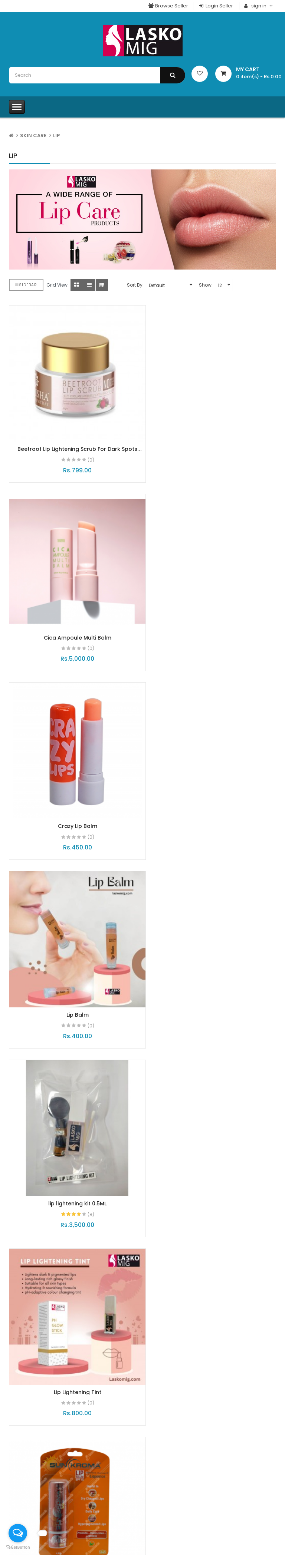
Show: (206, 285)
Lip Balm (212, 619)
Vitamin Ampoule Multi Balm (212, 979)
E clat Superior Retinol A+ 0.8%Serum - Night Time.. (233, 1191)
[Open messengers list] (18, 1533)
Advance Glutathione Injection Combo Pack (138, 1349)
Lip (56, 135)
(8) (86, 810)
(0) (86, 451)
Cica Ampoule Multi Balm (212, 440)
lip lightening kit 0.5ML (73, 799)
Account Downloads (177, 1515)
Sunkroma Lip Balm (73, 979)
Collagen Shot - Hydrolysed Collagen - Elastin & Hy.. (46, 1352)
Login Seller (215, 5)
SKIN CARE (33, 135)
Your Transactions (174, 1503)
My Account (167, 1465)
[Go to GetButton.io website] (18, 1547)
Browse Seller (168, 5)
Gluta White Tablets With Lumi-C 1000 (235, 1349)
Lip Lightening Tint (212, 799)
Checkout (164, 1478)
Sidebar (26, 285)
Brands (161, 1542)
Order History (169, 1490)
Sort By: (135, 285)
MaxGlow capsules (142, 1188)
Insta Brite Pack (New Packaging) (53, 1191)
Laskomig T (28, 1465)
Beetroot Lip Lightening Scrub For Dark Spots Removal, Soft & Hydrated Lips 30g (73, 443)
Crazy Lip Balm (73, 619)
